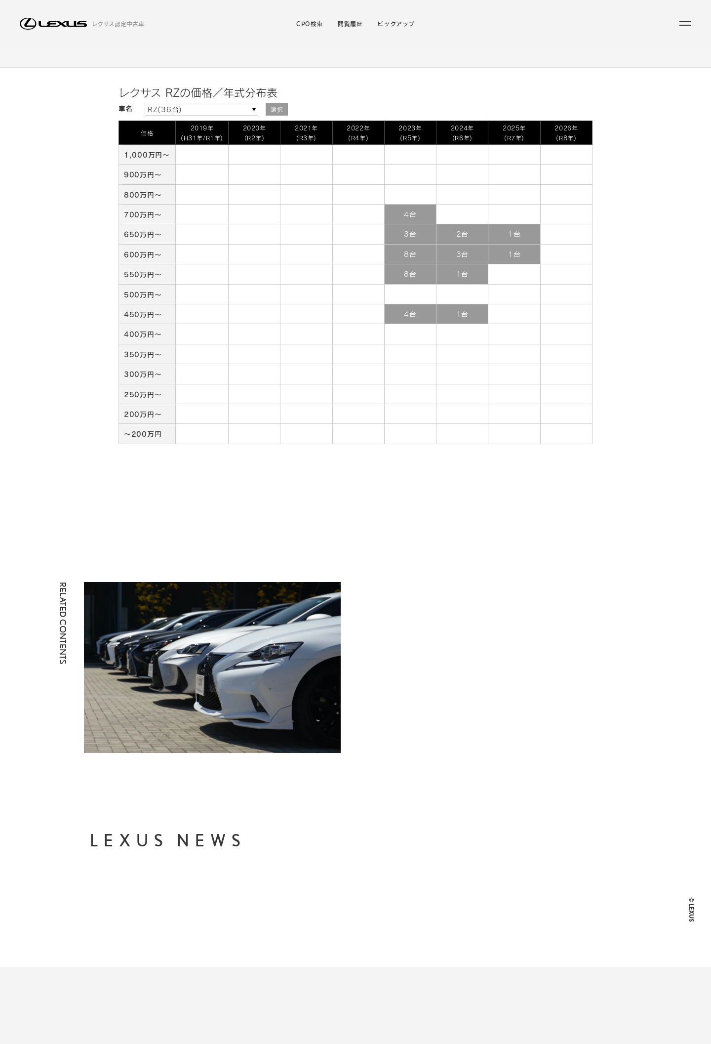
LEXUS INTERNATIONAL (485, 969)
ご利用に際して (468, 907)
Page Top (579, 488)
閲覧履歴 (350, 24)
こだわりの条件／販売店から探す (405, 66)
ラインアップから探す (286, 66)
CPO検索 (309, 24)
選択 (277, 127)
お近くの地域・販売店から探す (345, 945)
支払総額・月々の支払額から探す (348, 914)
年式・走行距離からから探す (342, 929)
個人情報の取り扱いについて (487, 883)
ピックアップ (396, 24)
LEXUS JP (461, 949)
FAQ (453, 928)
